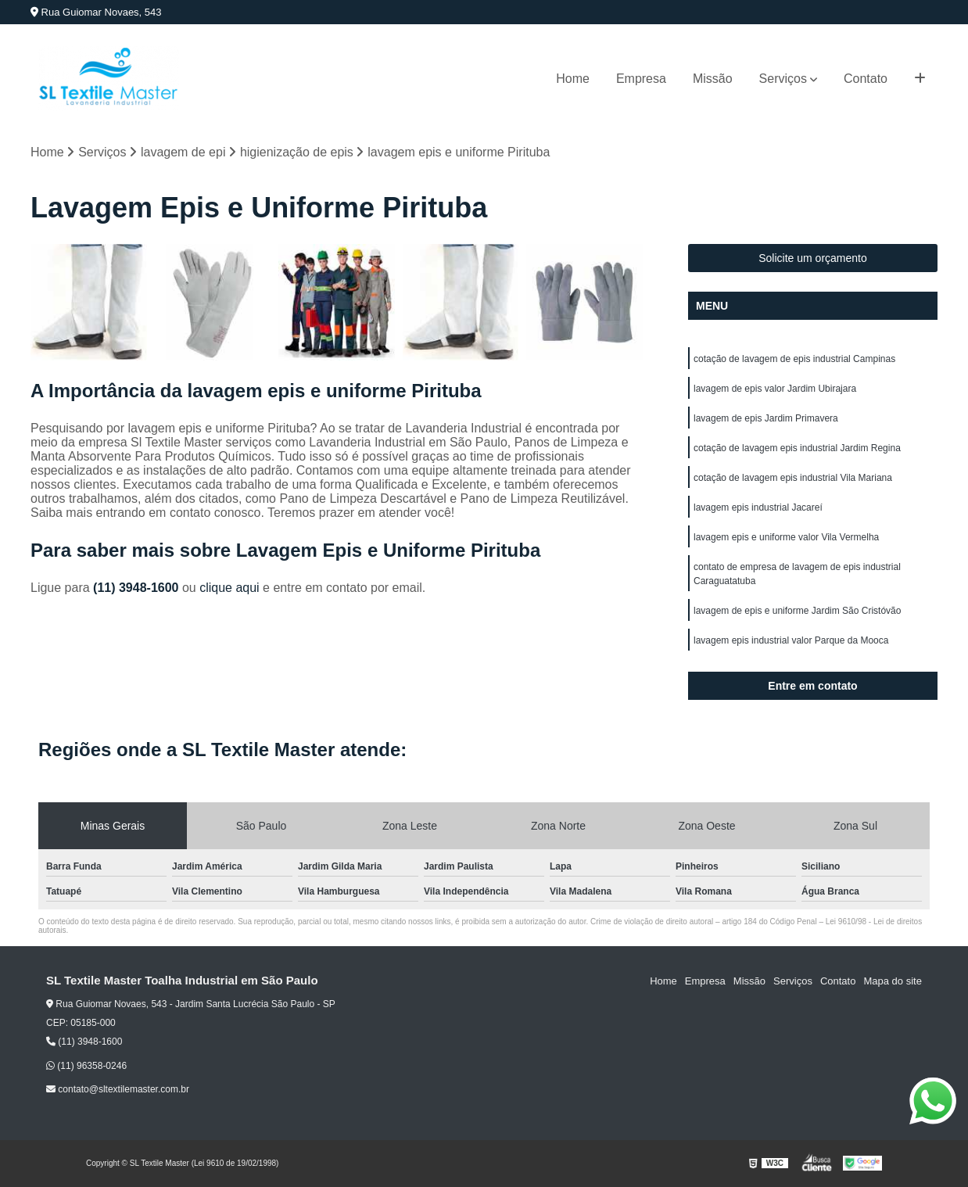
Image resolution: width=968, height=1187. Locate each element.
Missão (713, 78)
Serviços (783, 78)
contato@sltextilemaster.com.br (117, 1089)
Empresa (641, 78)
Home (573, 78)
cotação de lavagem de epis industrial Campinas (794, 358)
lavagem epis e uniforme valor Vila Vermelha (786, 537)
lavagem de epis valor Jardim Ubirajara (775, 388)
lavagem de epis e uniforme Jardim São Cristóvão (797, 610)
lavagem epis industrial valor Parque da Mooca (791, 640)
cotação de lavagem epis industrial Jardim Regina (797, 448)
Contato (865, 78)
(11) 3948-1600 (137, 587)
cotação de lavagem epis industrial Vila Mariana (793, 477)
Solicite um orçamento (812, 258)
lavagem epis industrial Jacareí (758, 507)
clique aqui (229, 587)
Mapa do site (892, 981)
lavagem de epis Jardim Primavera (766, 418)
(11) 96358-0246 (86, 1065)
